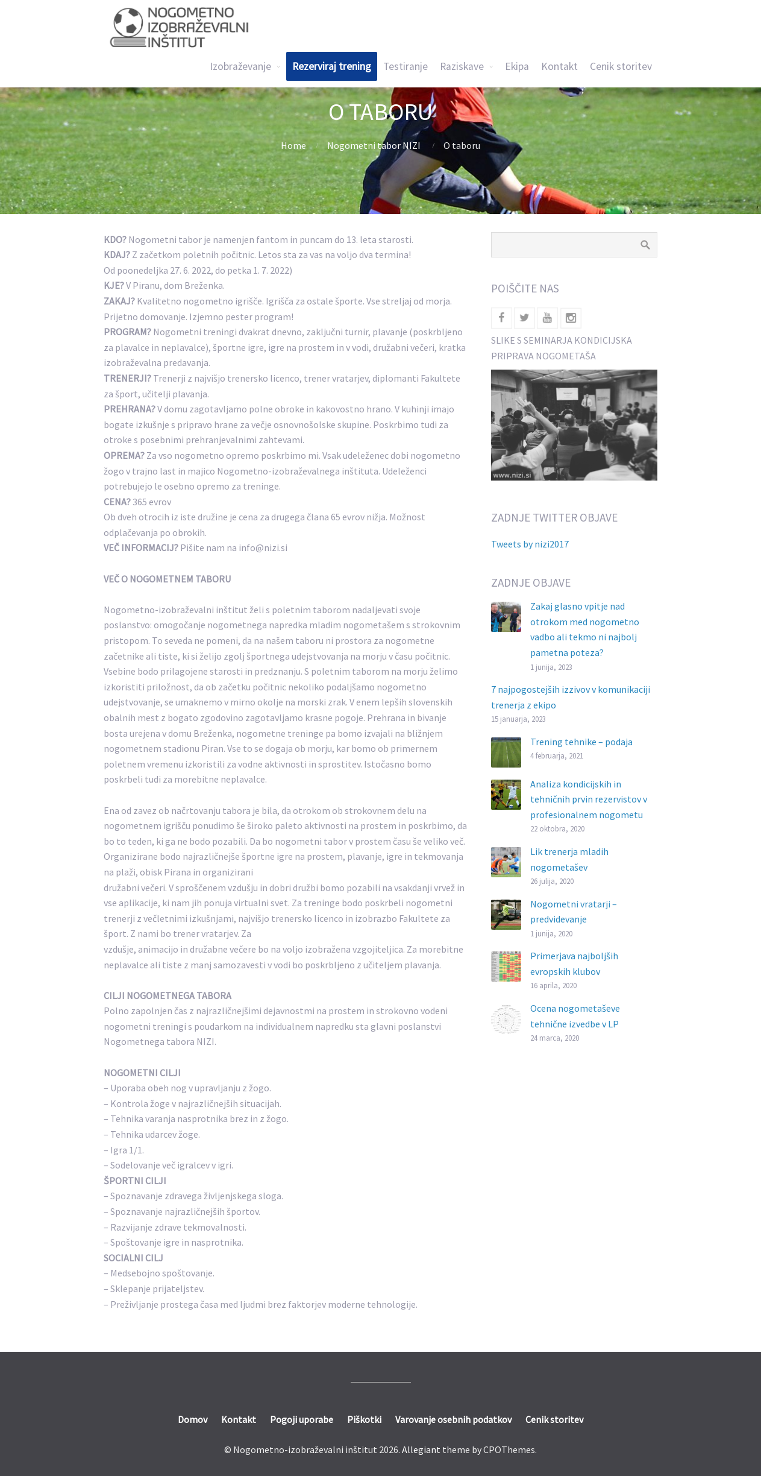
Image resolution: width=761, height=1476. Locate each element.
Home (293, 145)
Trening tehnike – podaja (581, 742)
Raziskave (462, 66)
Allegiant (421, 1449)
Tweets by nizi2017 (530, 544)
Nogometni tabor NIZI (374, 145)
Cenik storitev (621, 66)
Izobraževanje (240, 66)
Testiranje (405, 66)
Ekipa (517, 66)
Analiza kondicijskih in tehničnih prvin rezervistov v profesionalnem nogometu (588, 799)
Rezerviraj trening (331, 66)
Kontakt (559, 66)
